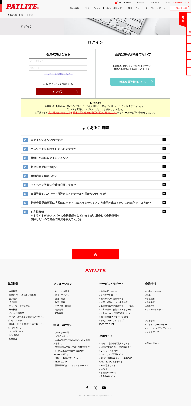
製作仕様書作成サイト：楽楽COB (116, 358)
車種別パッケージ (109, 373)
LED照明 (13, 302)
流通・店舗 (60, 298)
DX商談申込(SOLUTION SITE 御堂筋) (72, 347)
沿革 (148, 295)
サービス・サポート (155, 8)
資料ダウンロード (109, 295)
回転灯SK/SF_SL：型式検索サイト (117, 347)
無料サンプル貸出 (179, 32)
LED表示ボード (16, 331)
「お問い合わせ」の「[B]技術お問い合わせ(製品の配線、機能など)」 (82, 112)
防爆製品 (13, 339)
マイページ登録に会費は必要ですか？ (53, 184)
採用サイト (155, 2)
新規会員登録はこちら (132, 81)
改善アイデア (179, 71)
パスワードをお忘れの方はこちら (58, 74)
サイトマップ (152, 332)
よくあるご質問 (179, 24)
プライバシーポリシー (156, 324)
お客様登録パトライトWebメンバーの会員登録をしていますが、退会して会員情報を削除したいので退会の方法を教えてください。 (75, 215)
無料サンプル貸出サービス (113, 298)
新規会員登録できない (44, 167)
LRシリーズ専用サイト (111, 351)
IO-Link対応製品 (16, 313)
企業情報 (140, 2)
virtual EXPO (61, 362)
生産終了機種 (179, 55)
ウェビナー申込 (62, 332)
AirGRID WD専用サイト (111, 362)
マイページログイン (181, 2)
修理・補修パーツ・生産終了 (114, 302)
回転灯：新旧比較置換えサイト (115, 343)
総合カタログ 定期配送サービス (115, 313)
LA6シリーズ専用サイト (112, 354)
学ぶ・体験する (114, 8)
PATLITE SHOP (125, 2)
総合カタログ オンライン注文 (114, 317)
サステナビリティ (154, 309)
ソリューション (93, 8)
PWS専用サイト (108, 365)
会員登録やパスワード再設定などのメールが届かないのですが (68, 193)
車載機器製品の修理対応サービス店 (117, 306)
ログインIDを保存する (58, 83)
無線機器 (13, 309)
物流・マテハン (62, 295)
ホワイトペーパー (63, 336)
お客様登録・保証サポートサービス (117, 309)
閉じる (164, 17)
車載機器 (13, 291)
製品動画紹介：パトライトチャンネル (72, 365)
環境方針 (150, 306)
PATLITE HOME (16, 15)
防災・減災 (60, 302)
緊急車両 (59, 313)
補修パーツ (179, 63)
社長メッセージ (153, 291)
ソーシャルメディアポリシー (160, 328)
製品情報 (74, 8)
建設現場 (59, 309)
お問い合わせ (179, 16)
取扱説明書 (179, 47)
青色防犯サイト (108, 376)
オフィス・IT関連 (63, 306)
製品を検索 (181, 8)
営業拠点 (150, 302)
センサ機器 (14, 335)
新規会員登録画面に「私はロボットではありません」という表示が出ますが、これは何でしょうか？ (91, 202)
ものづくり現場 (62, 291)
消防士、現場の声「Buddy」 (68, 358)
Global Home (152, 343)
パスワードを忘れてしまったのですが (53, 148)
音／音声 (13, 298)
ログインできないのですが (47, 140)
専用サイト (133, 8)
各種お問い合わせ (109, 291)
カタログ (179, 39)
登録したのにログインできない (49, 157)
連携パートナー (108, 369)
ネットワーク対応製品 (19, 306)
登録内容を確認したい (44, 175)
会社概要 (150, 298)
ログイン (58, 91)
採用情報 (150, 321)
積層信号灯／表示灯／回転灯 (22, 295)
